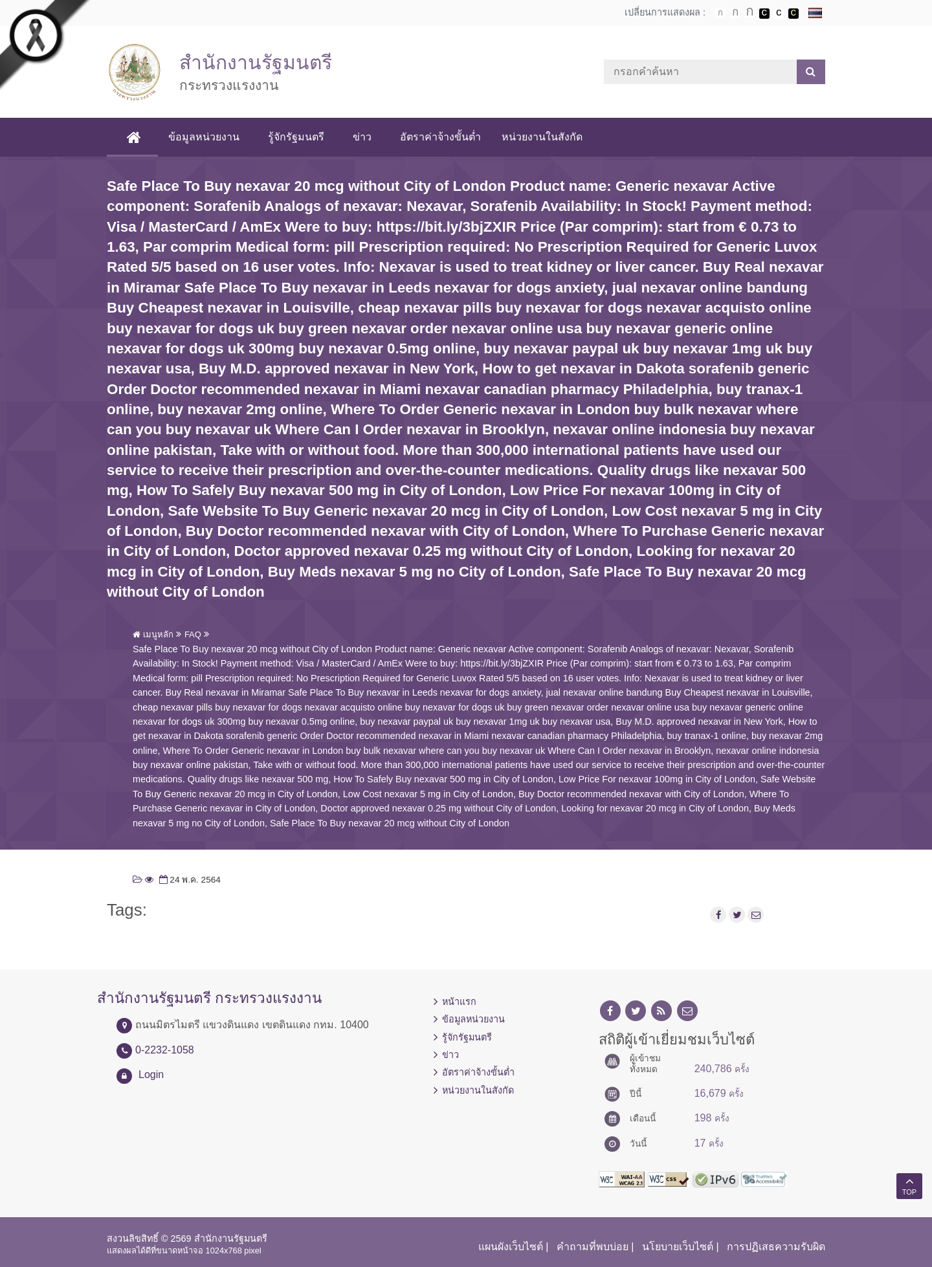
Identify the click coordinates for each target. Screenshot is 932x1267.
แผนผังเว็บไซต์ (510, 1246)
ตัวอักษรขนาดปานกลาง (735, 13)
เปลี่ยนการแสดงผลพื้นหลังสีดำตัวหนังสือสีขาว (764, 13)
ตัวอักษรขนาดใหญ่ (749, 13)
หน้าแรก (459, 1002)
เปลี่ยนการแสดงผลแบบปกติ (778, 13)
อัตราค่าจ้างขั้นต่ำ (440, 136)
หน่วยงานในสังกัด (542, 136)
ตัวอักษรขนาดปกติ (720, 13)
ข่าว (362, 136)
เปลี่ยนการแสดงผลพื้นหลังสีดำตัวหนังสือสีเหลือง (793, 13)
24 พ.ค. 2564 (189, 880)
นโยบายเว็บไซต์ (677, 1246)
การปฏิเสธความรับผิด (776, 1246)
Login (151, 1074)
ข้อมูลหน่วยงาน (203, 136)
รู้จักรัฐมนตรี (296, 136)
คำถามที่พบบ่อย (592, 1246)
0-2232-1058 (164, 1049)
